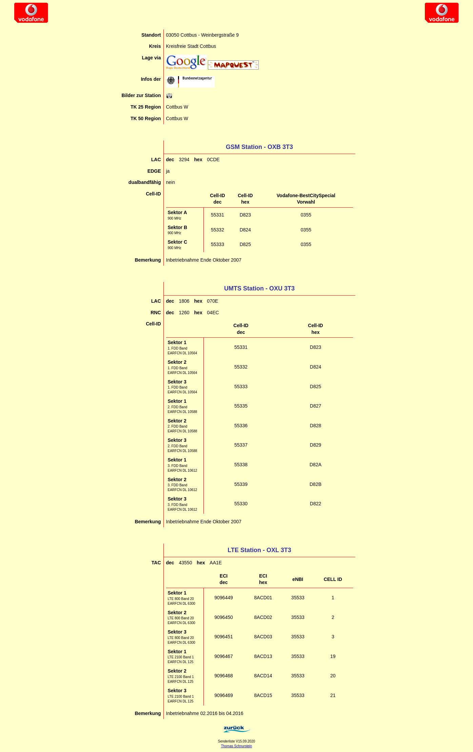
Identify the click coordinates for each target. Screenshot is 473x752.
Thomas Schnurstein (236, 746)
